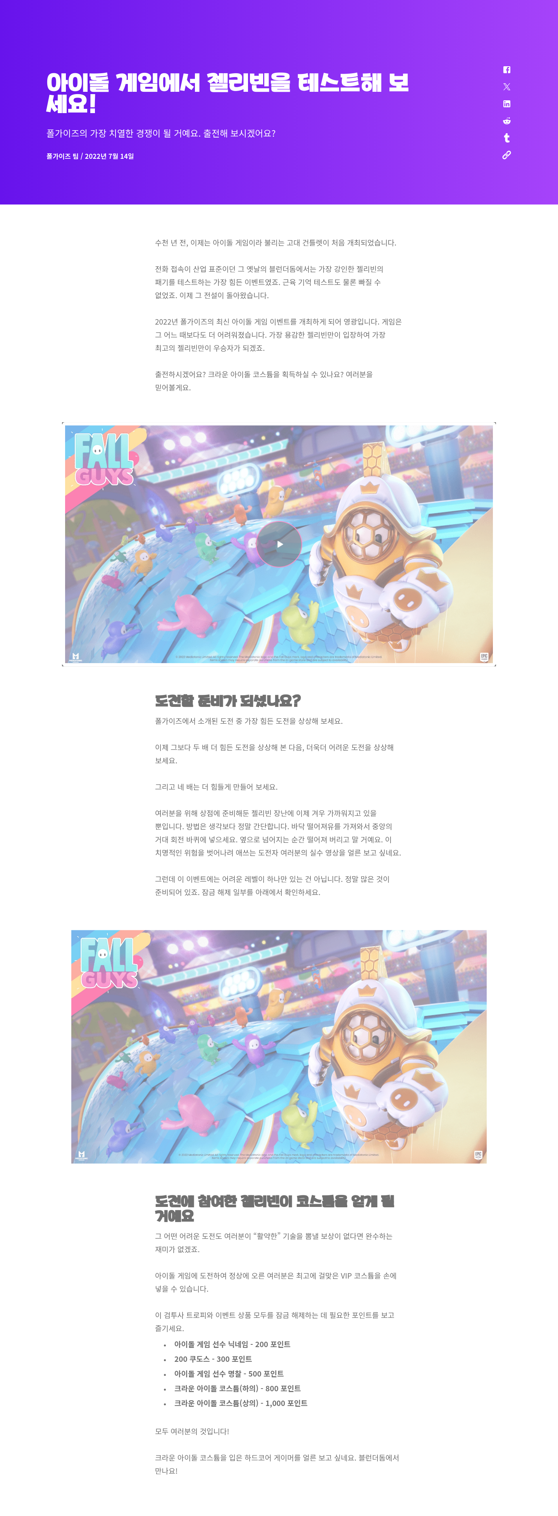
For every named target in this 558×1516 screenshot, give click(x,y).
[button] (502, 73)
